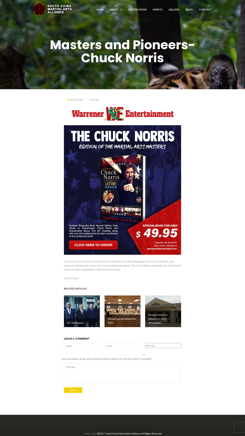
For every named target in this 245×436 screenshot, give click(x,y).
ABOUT (114, 9)
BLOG (189, 9)
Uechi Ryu (94, 99)
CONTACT (205, 9)
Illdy (94, 430)
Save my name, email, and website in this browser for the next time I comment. (107, 355)
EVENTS (157, 9)
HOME (100, 9)
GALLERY (174, 9)
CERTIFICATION (137, 9)
